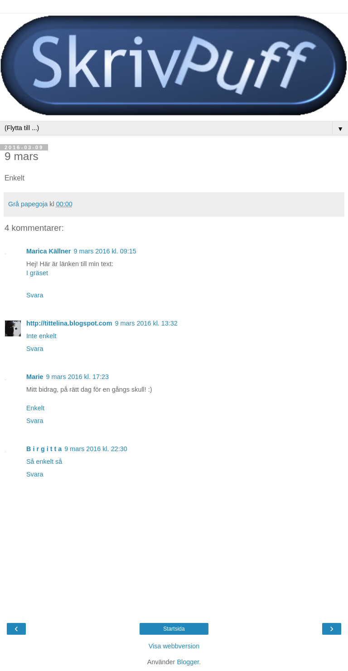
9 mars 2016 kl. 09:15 (104, 251)
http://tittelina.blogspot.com (69, 323)
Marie (35, 376)
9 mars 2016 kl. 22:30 (95, 448)
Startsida (173, 629)
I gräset (37, 273)
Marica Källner (48, 251)
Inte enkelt (41, 336)
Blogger (188, 662)
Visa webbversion (174, 646)
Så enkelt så (44, 461)
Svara (35, 295)
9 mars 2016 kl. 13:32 (146, 323)
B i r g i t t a (44, 448)
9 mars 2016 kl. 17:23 (77, 376)
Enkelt (35, 408)
